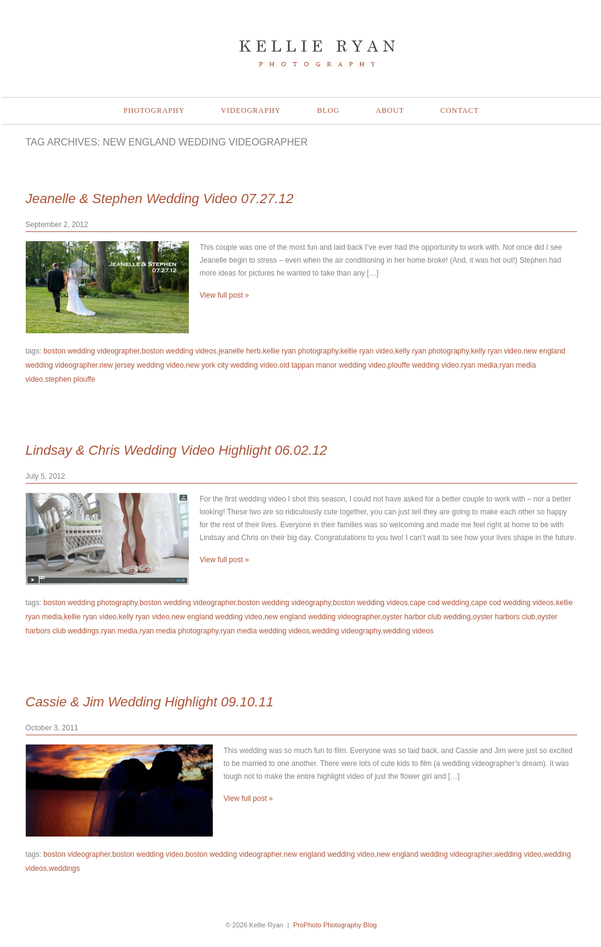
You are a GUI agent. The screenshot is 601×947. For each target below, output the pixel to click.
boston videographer (77, 854)
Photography (154, 110)
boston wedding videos (179, 351)
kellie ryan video (366, 351)
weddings (64, 868)
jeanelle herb (239, 351)
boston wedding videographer (92, 351)
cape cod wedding (439, 602)
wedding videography (346, 631)
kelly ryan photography (432, 351)
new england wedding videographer (322, 617)
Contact (459, 110)
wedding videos (408, 631)
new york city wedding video (231, 365)
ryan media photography (179, 631)
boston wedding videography (284, 602)
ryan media (479, 365)
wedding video (518, 854)
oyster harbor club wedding (426, 617)
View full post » (225, 295)
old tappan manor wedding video (333, 365)
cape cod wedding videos (512, 602)
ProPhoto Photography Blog (335, 925)
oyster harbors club (504, 617)
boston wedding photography (90, 602)
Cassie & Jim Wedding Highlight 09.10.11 (150, 701)
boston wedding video (147, 854)
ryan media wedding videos (265, 631)
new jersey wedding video (141, 365)
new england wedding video (217, 617)
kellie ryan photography (301, 351)
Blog (328, 110)
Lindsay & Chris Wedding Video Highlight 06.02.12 (176, 450)
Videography (251, 110)
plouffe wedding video (423, 365)
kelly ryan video (496, 351)
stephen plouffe (70, 379)
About (390, 110)
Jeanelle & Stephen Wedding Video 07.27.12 (160, 198)
